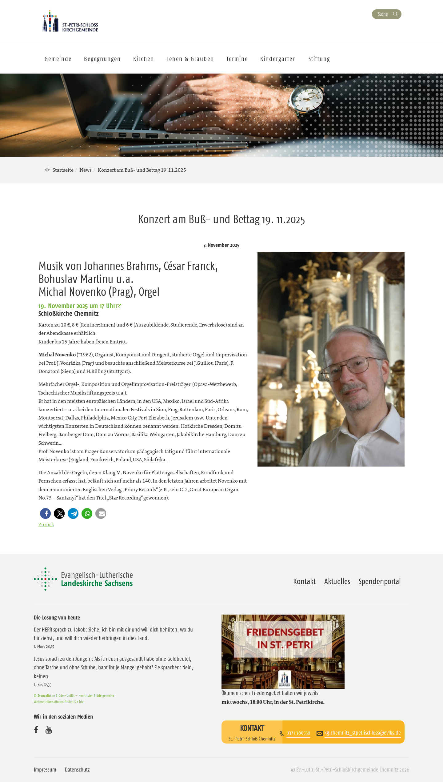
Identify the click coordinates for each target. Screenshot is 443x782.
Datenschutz (77, 769)
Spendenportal (380, 581)
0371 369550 (298, 732)
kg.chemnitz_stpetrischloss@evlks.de (362, 732)
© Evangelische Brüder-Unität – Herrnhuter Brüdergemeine (74, 695)
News (86, 169)
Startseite (63, 169)
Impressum (45, 769)
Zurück (46, 524)
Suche (383, 14)
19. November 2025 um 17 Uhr (76, 305)
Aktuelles (337, 581)
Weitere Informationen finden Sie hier (59, 701)
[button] (46, 513)
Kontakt (304, 581)
